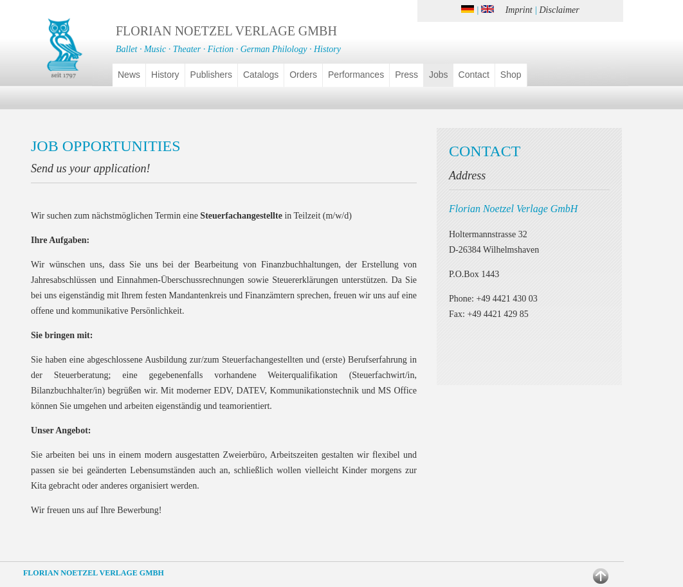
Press (406, 74)
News (129, 74)
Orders (303, 74)
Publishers (211, 74)
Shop (511, 74)
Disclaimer (559, 10)
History (165, 74)
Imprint (519, 10)
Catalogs (260, 74)
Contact (474, 74)
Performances (356, 74)
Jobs (438, 74)
